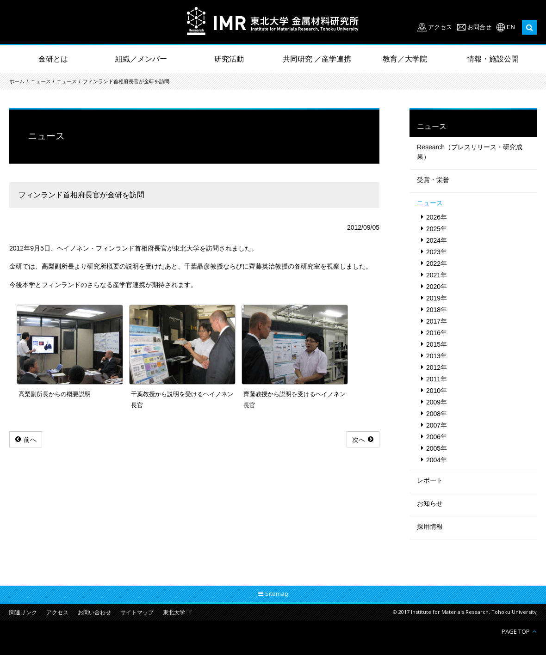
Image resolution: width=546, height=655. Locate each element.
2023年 (436, 252)
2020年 (436, 286)
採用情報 (430, 526)
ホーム (17, 81)
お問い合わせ (94, 613)
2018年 (436, 309)
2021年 (436, 275)
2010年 (436, 390)
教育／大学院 (405, 59)
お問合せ (479, 27)
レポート (430, 480)
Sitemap (276, 593)
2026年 (436, 217)
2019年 (436, 298)
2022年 (436, 263)
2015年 (436, 344)
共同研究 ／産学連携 (317, 59)
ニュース (41, 81)
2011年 (436, 379)
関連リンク (23, 613)
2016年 (436, 333)
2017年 (436, 321)
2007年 (436, 425)
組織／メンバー (141, 59)
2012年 (436, 367)
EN (511, 27)
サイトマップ (137, 613)
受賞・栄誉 (433, 180)
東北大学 (174, 613)
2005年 (436, 448)
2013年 (436, 356)
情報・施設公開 (493, 59)
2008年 (436, 413)
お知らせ (430, 503)
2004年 (436, 460)
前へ (30, 439)
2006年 (436, 437)
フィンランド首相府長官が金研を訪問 (126, 81)
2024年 (436, 240)
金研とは (53, 59)
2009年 (436, 402)
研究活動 (229, 59)
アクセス (440, 27)
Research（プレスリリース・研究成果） (469, 151)
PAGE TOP (516, 631)
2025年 (436, 229)
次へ (358, 439)
